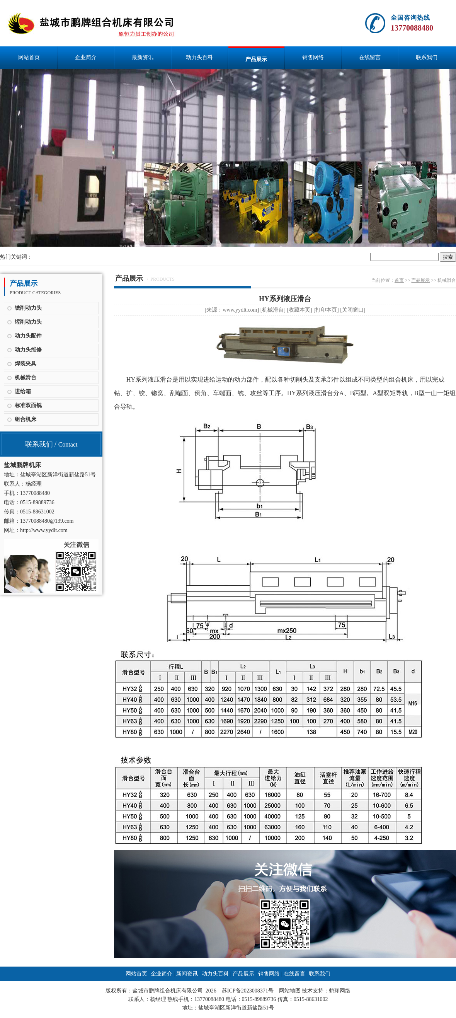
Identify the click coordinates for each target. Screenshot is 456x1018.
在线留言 (370, 57)
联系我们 (426, 57)
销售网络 (313, 57)
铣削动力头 (28, 308)
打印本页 (326, 310)
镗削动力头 (28, 322)
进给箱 (23, 391)
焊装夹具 (25, 364)
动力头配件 (28, 336)
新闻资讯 (187, 974)
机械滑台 (25, 377)
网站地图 (290, 991)
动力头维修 (28, 350)
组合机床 (25, 419)
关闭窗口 (353, 310)
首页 (399, 280)
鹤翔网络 (340, 991)
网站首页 (29, 57)
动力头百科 (199, 57)
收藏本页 (299, 310)
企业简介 (86, 57)
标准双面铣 (28, 405)
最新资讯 (142, 57)
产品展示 (256, 59)
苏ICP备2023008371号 (248, 991)
